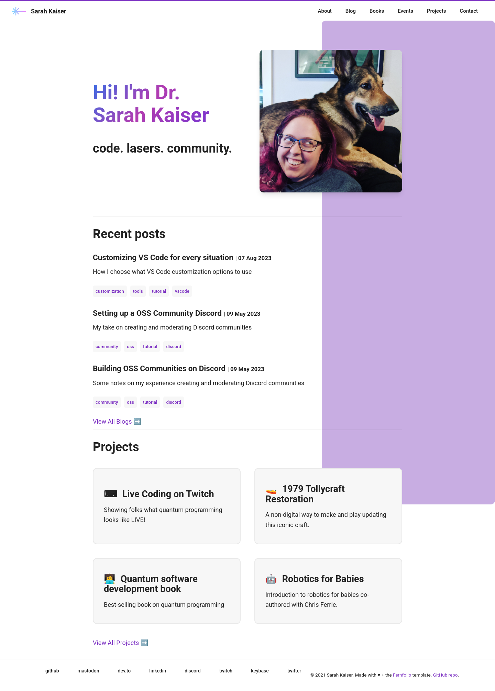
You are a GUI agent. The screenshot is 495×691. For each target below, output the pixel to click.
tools (138, 291)
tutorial (159, 291)
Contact (469, 11)
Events (405, 11)
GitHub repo (445, 675)
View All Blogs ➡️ (117, 421)
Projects (436, 11)
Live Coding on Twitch (159, 494)
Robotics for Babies (314, 578)
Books (377, 11)
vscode (182, 291)
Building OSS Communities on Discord (160, 368)
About (325, 11)
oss (130, 346)
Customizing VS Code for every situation (164, 257)
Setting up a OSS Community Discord (158, 313)
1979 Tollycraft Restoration (305, 494)
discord (173, 346)
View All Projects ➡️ (120, 642)
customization (110, 291)
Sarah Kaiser (38, 11)
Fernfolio (402, 675)
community (107, 346)
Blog (350, 11)
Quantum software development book (151, 584)
